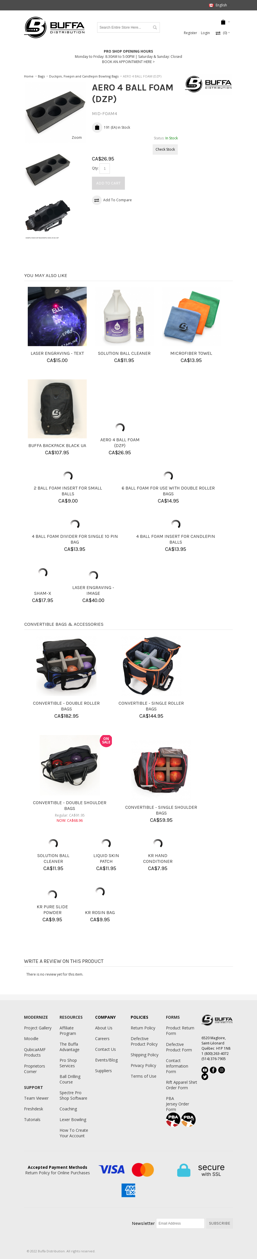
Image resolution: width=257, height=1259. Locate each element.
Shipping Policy (144, 1054)
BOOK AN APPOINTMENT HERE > (128, 61)
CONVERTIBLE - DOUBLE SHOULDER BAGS (69, 805)
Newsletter (143, 1223)
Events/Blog (106, 1060)
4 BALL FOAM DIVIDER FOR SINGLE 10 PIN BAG (75, 539)
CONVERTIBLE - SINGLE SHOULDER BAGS (161, 810)
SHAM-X (42, 593)
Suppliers (103, 1070)
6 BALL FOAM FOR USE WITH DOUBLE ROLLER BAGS (168, 490)
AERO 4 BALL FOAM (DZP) (120, 442)
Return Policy (143, 1028)
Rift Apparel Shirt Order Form (181, 1084)
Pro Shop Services (68, 1062)
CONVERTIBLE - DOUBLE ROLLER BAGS (66, 706)
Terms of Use (143, 1076)
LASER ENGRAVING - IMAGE (93, 590)
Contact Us (105, 1049)
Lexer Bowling (73, 1119)
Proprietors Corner (34, 1068)
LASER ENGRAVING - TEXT (57, 353)
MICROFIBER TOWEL (191, 353)
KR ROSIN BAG (100, 912)
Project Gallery (37, 1028)
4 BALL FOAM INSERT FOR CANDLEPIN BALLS (175, 539)
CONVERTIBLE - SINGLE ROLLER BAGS (151, 706)
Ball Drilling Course (70, 1079)
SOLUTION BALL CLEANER (124, 353)
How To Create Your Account (74, 1132)
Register (190, 32)
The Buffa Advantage (69, 1046)
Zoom (77, 137)
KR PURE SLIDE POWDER (52, 909)
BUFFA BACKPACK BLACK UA (57, 445)
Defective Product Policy (144, 1041)
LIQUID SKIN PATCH (106, 858)
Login (205, 32)
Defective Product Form (179, 1047)
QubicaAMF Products (35, 1052)
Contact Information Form (177, 1066)
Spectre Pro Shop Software (73, 1095)
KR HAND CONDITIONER (158, 858)
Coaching (68, 1109)
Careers (102, 1038)
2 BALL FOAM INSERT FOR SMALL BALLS (68, 490)
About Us (103, 1028)
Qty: (95, 168)
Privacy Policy (143, 1065)
